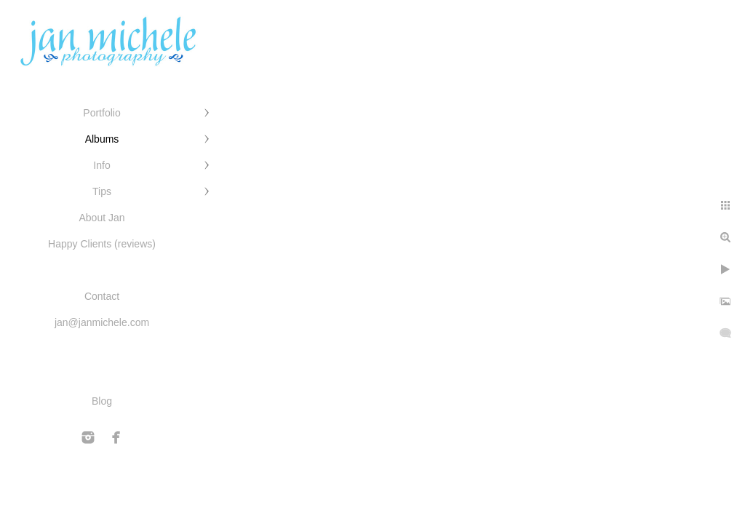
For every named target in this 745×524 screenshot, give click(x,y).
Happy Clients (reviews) (102, 244)
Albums (102, 139)
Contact (101, 296)
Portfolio (101, 113)
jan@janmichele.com (102, 322)
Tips (101, 191)
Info (101, 165)
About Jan (101, 217)
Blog (102, 401)
